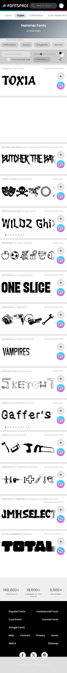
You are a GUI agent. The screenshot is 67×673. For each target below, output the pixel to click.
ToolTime (7, 467)
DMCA (12, 643)
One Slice (7, 275)
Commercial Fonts (47, 611)
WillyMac (22, 307)
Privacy (40, 635)
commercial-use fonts (33, 595)
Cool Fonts (15, 619)
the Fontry (18, 68)
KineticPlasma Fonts (23, 403)
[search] (43, 6)
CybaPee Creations (27, 467)
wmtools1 (7, 307)
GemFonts (26, 179)
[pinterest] (44, 655)
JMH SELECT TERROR (13, 499)
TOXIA (5, 68)
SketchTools (9, 371)
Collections (36, 15)
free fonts (11, 594)
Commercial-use (20, 59)
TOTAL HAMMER (11, 534)
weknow (28, 534)
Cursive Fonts (50, 619)
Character (26, 371)
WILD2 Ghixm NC (11, 211)
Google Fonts (17, 627)
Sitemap (53, 643)
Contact (25, 635)
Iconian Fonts (18, 435)
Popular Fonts (17, 611)
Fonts (8, 15)
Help (11, 635)
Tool (4, 435)
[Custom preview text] (16, 54)
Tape (5, 403)
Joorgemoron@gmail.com (43, 499)
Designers (56, 594)
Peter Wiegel (24, 243)
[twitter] (33, 655)
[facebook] (22, 655)
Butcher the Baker (12, 147)
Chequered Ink (35, 147)
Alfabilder (7, 243)
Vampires (7, 339)
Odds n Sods (9, 179)
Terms (54, 635)
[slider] (41, 54)
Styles (20, 15)
